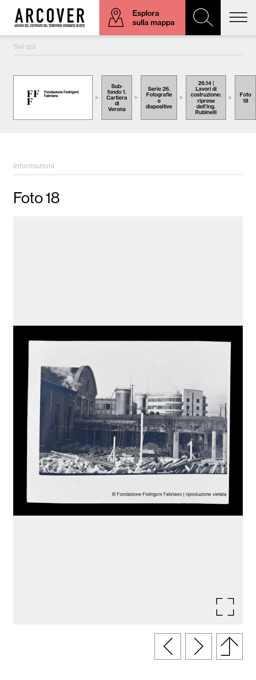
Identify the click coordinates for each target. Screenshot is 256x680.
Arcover (49, 18)
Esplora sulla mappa (153, 17)
